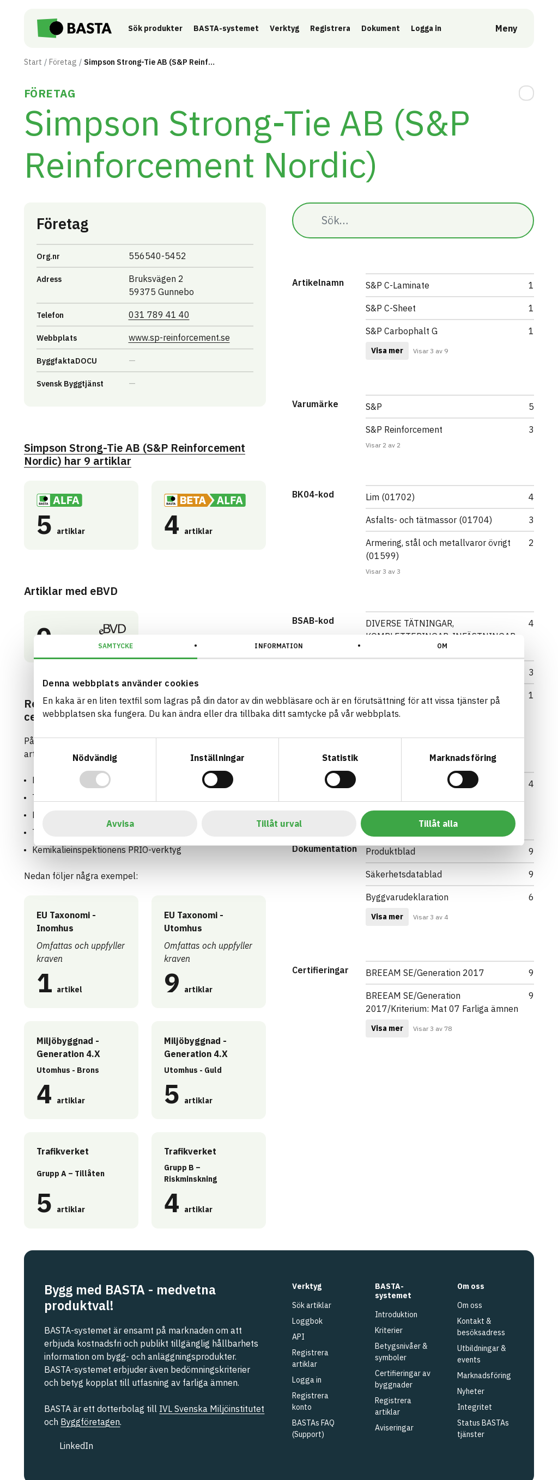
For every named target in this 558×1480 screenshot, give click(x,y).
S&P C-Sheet (391, 308)
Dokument (382, 28)
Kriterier (389, 1330)
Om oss (469, 1305)
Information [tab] (278, 646)
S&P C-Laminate (397, 285)
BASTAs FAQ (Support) (313, 1428)
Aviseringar (394, 1428)
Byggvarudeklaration (407, 897)
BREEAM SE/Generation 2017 (425, 972)
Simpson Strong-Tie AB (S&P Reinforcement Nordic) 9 (134, 455)
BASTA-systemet (227, 28)
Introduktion (396, 1314)
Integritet (474, 1407)
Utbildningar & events (481, 1354)
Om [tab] (442, 646)
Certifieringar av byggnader (402, 1379)
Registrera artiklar (310, 1358)
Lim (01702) (390, 497)
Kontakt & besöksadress (481, 1326)
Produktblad (390, 851)
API (298, 1337)
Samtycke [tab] (116, 646)
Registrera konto (310, 1401)
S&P (374, 406)
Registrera (332, 28)
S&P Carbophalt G (402, 331)
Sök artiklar (311, 1305)
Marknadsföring (484, 1375)
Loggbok (307, 1321)
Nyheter (470, 1391)
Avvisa (120, 823)
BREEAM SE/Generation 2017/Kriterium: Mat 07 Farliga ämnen (442, 1002)
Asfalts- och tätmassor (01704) (429, 519)
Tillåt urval (279, 823)
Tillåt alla (438, 823)
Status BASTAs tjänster (483, 1428)
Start (33, 62)
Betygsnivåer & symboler (401, 1351)
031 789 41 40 (159, 314)
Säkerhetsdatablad (404, 874)
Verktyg (286, 28)
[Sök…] (413, 220)
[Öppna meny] (498, 28)
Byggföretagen (90, 1421)
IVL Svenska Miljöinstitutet (211, 1408)
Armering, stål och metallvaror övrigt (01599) (438, 549)
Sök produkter (157, 28)
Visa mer (387, 350)
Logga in (430, 27)
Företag (63, 62)
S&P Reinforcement (404, 429)
